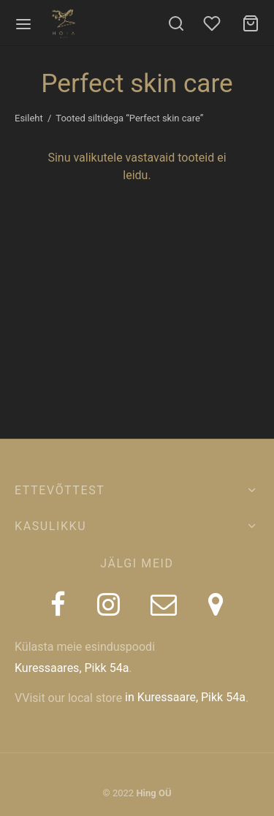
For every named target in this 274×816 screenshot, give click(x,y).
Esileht (29, 118)
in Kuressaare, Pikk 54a (185, 697)
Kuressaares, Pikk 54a (72, 668)
